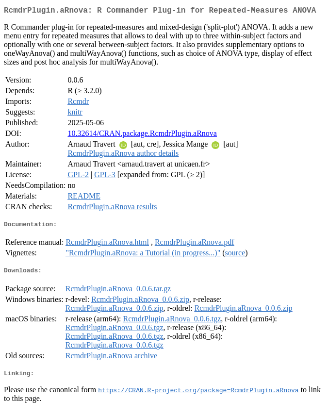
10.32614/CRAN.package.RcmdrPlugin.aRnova (142, 135)
